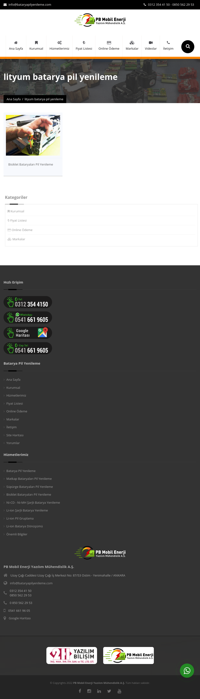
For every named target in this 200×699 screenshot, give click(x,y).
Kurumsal (19, 211)
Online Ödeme (23, 230)
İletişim (11, 427)
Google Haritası (20, 618)
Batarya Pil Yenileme (21, 471)
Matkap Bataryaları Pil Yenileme (29, 478)
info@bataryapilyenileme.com (27, 4)
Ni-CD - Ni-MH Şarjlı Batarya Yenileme (33, 502)
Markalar (20, 239)
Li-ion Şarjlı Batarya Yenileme (27, 510)
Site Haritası (14, 435)
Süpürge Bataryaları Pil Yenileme (29, 487)
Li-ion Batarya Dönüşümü (24, 526)
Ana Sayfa (14, 99)
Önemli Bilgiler (16, 534)
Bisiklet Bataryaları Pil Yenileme (30, 164)
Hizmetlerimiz (16, 395)
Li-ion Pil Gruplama (20, 518)
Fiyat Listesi (20, 220)
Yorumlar (13, 443)
